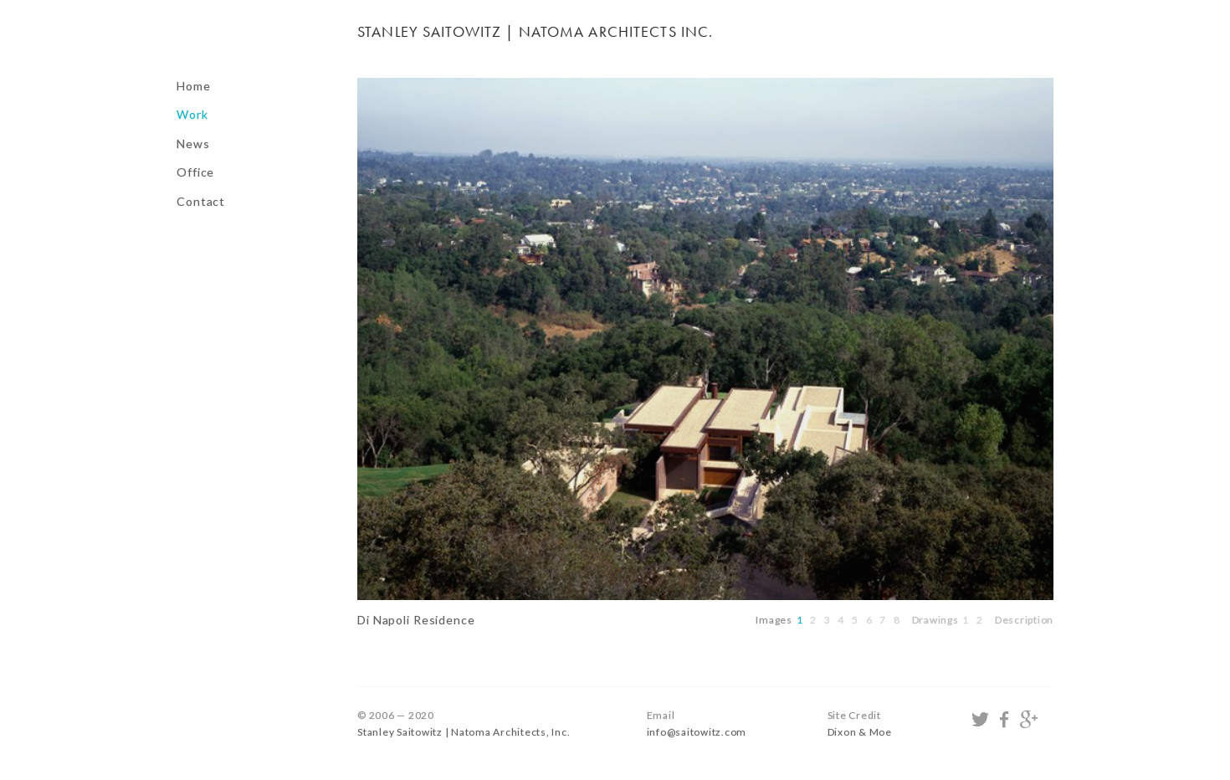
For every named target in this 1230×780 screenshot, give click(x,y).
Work (192, 114)
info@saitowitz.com (697, 732)
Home (194, 86)
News (193, 143)
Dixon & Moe (860, 732)
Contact (201, 201)
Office (195, 172)
